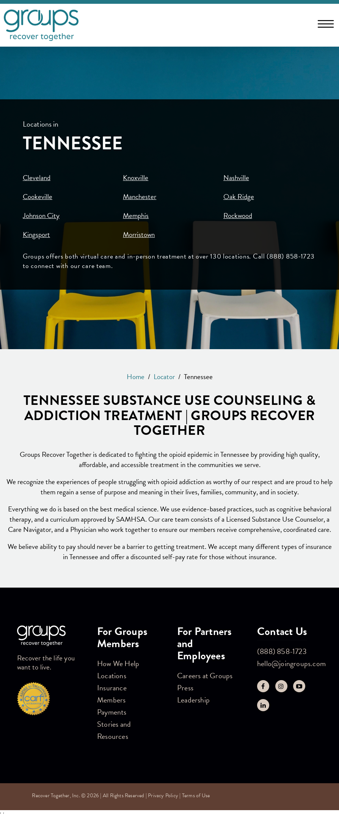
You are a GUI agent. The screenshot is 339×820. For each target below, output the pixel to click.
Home (135, 376)
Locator (164, 376)
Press (185, 687)
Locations (111, 675)
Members (111, 700)
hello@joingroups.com (291, 663)
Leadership (193, 700)
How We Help (118, 663)
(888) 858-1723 (282, 651)
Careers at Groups (204, 675)
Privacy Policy (163, 796)
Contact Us (282, 631)
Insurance (112, 687)
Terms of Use (196, 796)
